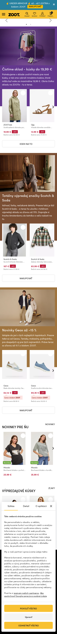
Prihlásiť (42, 14)
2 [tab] (30, 24)
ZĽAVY (51, 488)
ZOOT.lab (8, 124)
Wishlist (34, 14)
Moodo (7, 467)
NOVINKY (50, 424)
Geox (6, 385)
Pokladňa (51, 14)
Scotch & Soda (10, 259)
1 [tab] (26, 24)
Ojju (33, 124)
